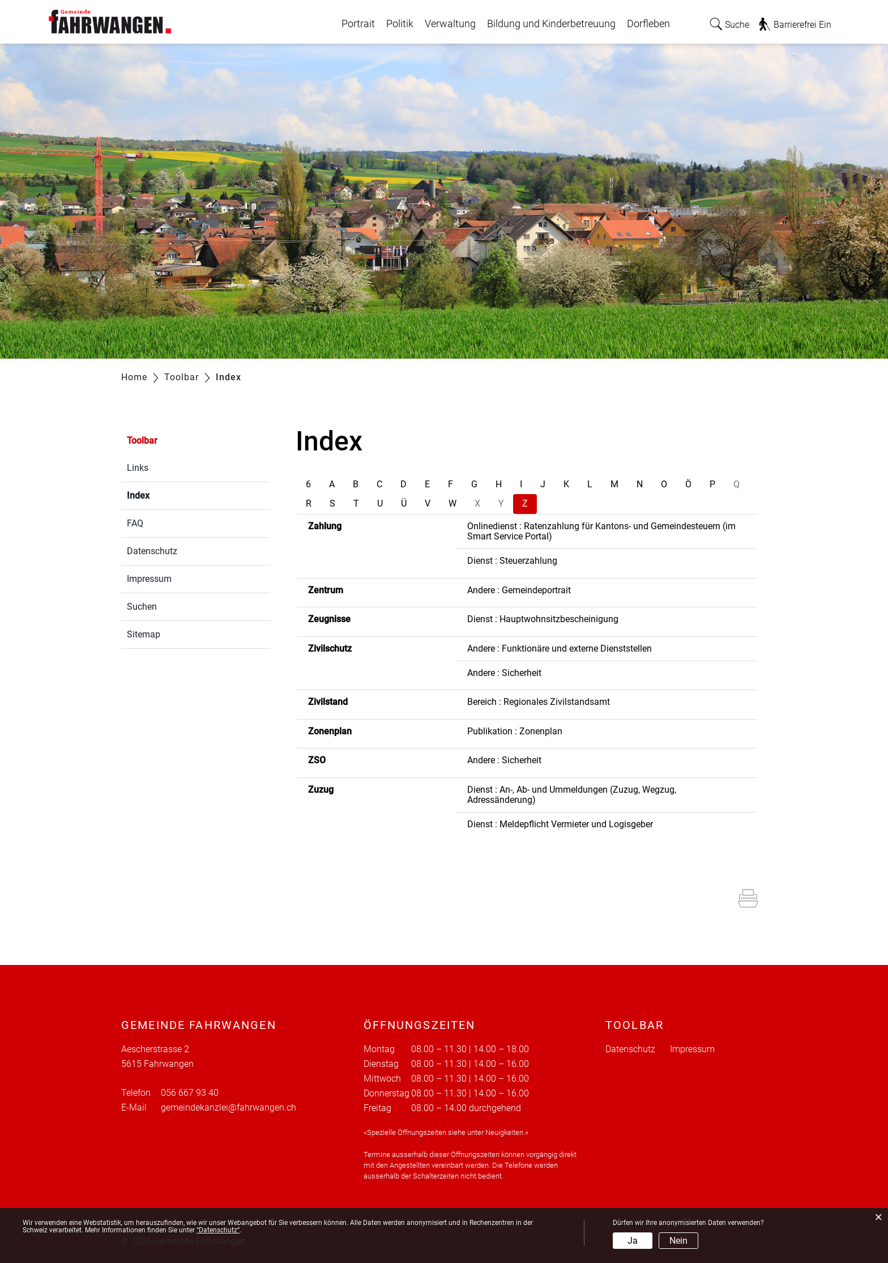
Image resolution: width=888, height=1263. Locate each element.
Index (165, 494)
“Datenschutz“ (218, 1230)
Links (137, 467)
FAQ (135, 523)
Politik (399, 23)
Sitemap (143, 634)
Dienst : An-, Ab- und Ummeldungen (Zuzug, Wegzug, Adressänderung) (571, 794)
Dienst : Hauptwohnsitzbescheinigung (542, 619)
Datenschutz (152, 551)
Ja (632, 1240)
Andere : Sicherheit (504, 672)
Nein (678, 1240)
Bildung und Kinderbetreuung (551, 23)
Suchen (142, 606)
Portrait (358, 23)
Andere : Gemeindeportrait (519, 590)
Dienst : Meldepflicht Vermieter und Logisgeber (560, 824)
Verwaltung (450, 23)
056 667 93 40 (190, 1092)
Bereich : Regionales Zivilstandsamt (538, 701)
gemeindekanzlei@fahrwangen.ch (228, 1107)
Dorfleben (648, 23)
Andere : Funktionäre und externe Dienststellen (559, 648)
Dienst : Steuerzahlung (512, 560)
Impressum (149, 578)
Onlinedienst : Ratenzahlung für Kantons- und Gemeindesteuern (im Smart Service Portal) (601, 531)
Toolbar (142, 440)
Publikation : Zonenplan (514, 731)
